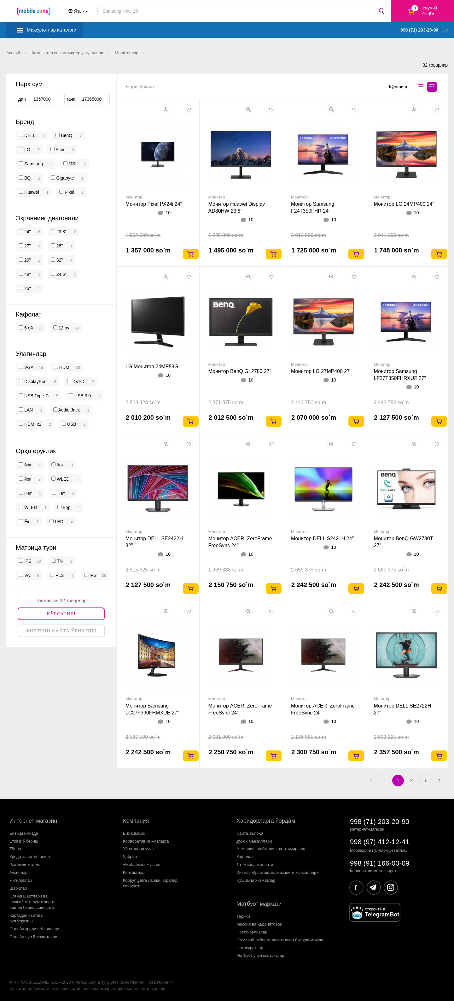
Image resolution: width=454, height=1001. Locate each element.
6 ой (28, 327)
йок (27, 464)
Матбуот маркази (259, 904)
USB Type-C (36, 395)
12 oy (63, 327)
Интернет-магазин (33, 821)
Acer (60, 149)
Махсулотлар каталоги (51, 30)
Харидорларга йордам (265, 821)
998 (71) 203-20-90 (379, 822)
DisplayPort (35, 381)
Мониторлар (127, 52)
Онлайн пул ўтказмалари (33, 936)
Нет (27, 493)
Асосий (13, 52)
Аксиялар (18, 872)
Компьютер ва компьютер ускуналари (68, 52)
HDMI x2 (32, 424)
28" (59, 245)
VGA (28, 367)
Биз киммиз (134, 833)
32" (59, 260)
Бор (66, 507)
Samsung (33, 163)
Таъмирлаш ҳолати (254, 864)
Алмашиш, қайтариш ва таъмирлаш (270, 848)
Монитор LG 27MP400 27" (321, 371)
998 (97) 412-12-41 (379, 842)
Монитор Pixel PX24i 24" (153, 204)
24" (27, 231)
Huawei (31, 192)
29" (27, 260)
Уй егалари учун (138, 848)
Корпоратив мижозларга (146, 841)
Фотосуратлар (249, 947)
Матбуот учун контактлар (260, 955)
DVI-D (77, 381)
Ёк (26, 521)
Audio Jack (68, 409)
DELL (29, 135)
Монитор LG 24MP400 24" (404, 204)
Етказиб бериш (23, 841)
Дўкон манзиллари (254, 841)
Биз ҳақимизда (23, 833)
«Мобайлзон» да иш (142, 864)
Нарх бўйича (140, 86)
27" (27, 245)
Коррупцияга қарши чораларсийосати (150, 883)
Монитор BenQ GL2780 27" (239, 371)
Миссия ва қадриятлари (259, 924)
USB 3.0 (82, 395)
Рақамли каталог (25, 864)
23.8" (61, 231)
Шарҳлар (18, 888)
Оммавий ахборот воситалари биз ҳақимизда (279, 940)
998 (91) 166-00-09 (379, 863)
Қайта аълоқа (249, 833)
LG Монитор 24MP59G (151, 366)
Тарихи (243, 916)
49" (27, 274)
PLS (59, 575)
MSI (72, 163)
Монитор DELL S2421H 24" (322, 538)
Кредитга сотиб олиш (29, 856)
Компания (136, 821)
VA (26, 575)
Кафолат (244, 856)
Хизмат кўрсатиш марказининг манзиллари (277, 872)
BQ (27, 178)
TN (59, 561)
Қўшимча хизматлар (255, 880)
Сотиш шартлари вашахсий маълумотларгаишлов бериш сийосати (31, 902)
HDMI (64, 367)
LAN (28, 409)
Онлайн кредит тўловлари (34, 929)
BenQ (66, 135)
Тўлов (15, 848)
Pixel (69, 192)
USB (71, 424)
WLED (62, 479)
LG (27, 149)
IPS (27, 561)
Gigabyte (65, 178)
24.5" (61, 274)
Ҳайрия (130, 856)
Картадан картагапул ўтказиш (26, 918)
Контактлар (134, 872)
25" (27, 288)
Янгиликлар (20, 880)
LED (58, 521)
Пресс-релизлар (251, 932)
